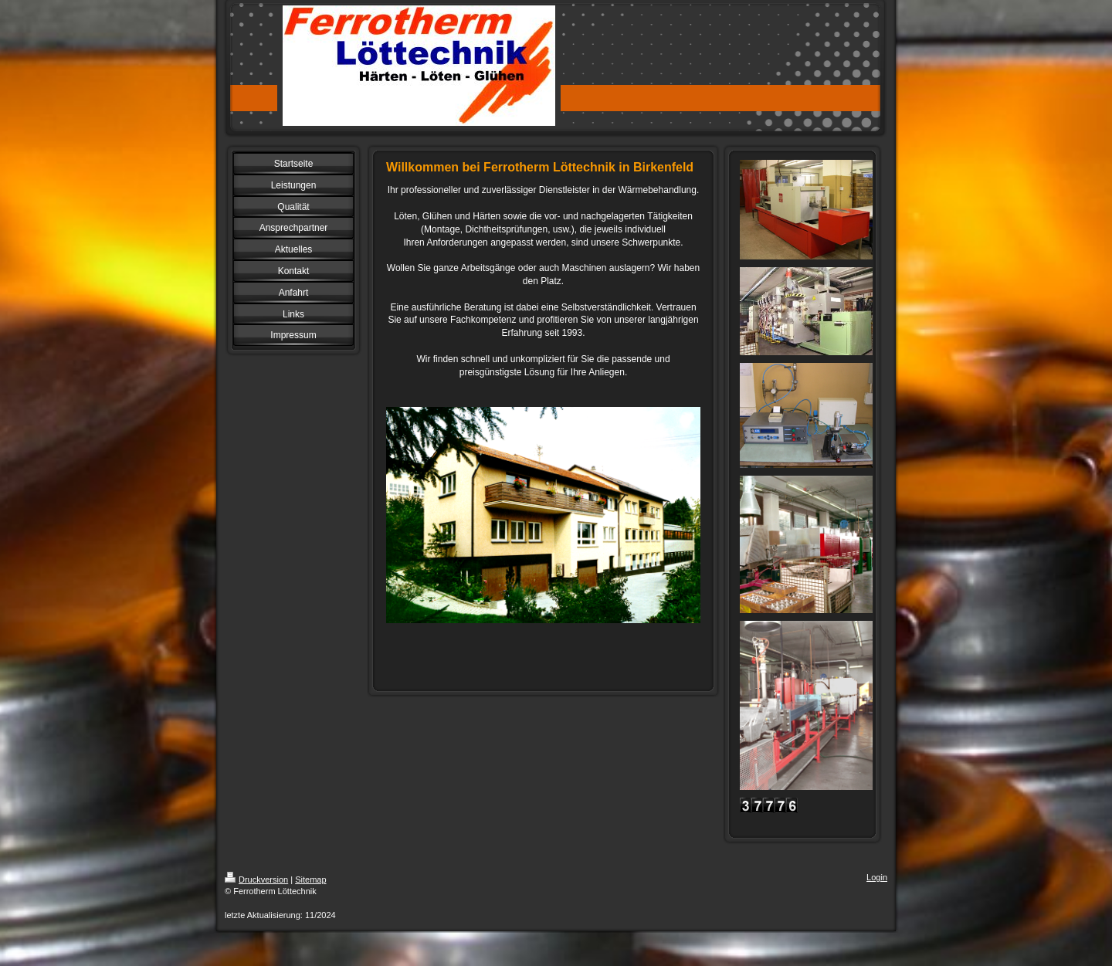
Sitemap (310, 879)
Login (876, 877)
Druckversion (256, 879)
